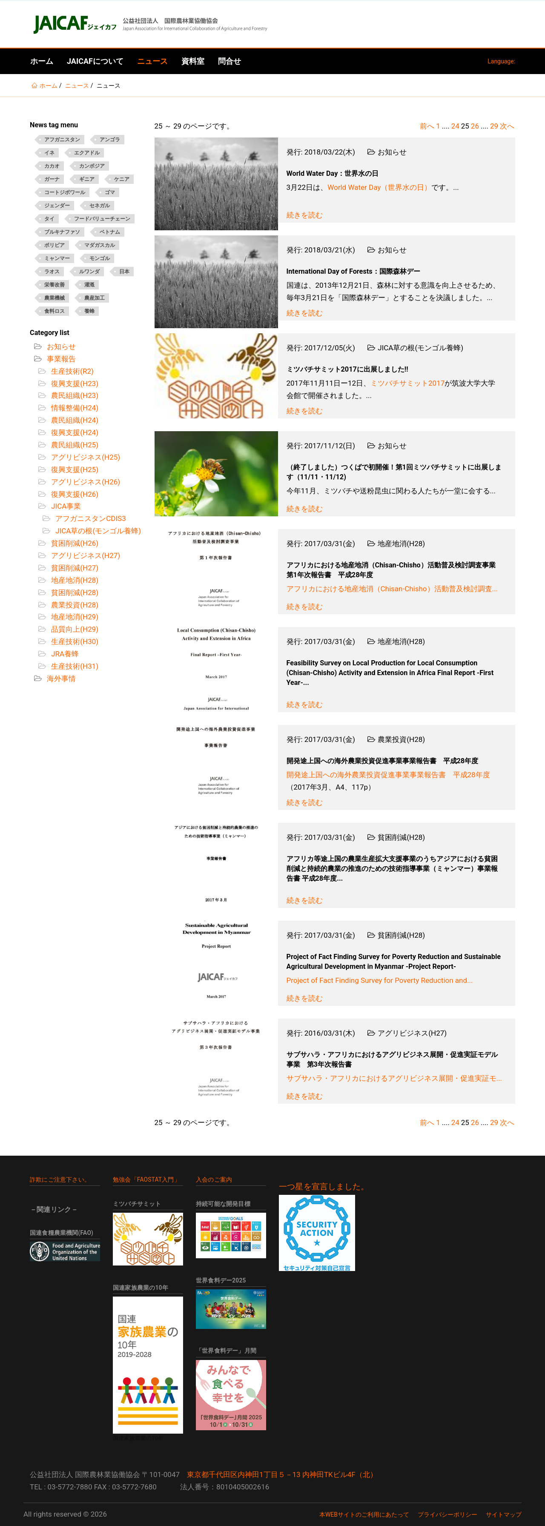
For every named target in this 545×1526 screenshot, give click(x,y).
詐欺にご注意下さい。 (60, 1179)
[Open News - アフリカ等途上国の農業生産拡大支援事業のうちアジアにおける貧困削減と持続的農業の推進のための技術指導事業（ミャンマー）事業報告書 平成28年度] (216, 865)
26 (475, 126)
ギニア (87, 179)
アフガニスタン (62, 140)
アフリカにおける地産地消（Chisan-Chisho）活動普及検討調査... (392, 588)
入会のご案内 (214, 1179)
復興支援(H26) (73, 494)
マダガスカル (99, 245)
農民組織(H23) (73, 395)
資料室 (192, 61)
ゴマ (110, 192)
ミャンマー (57, 258)
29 (494, 126)
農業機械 (54, 298)
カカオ (52, 166)
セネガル (99, 206)
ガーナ (52, 179)
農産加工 (94, 298)
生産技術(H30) (73, 641)
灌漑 (89, 285)
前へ (427, 126)
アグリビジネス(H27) (84, 555)
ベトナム (110, 232)
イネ (49, 153)
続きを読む (305, 215)
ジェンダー (57, 206)
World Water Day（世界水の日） (379, 187)
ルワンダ (89, 272)
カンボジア (92, 166)
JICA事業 (65, 506)
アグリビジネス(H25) (84, 457)
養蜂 (89, 311)
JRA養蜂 (64, 654)
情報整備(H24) (73, 408)
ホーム (41, 61)
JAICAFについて (95, 61)
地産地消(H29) (73, 617)
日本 (124, 272)
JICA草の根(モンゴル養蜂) (97, 531)
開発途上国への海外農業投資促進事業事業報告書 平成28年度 (388, 774)
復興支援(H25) (73, 469)
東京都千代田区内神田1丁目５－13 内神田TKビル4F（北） (282, 1474)
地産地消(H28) (73, 580)
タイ (49, 219)
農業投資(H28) (73, 605)
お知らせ (60, 346)
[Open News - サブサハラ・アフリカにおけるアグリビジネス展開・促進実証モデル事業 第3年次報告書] (216, 1061)
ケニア (121, 179)
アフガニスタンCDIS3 (90, 518)
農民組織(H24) (73, 420)
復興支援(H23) (73, 383)
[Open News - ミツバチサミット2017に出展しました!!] (216, 375)
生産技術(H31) (73, 666)
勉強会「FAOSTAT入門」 (146, 1179)
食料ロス (54, 311)
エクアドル (87, 153)
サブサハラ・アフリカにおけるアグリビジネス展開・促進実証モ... (394, 1078)
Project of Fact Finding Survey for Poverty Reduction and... (380, 980)
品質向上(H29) (73, 629)
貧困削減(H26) (73, 543)
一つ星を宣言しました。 (324, 1186)
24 (455, 126)
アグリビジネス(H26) (84, 482)
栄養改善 (54, 285)
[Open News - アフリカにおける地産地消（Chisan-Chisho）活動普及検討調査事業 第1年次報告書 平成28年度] (216, 571)
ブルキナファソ (62, 232)
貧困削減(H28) (73, 592)
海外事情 (60, 678)
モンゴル (99, 258)
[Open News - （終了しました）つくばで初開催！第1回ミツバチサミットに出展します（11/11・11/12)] (216, 473)
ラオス (52, 272)
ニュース (152, 61)
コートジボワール (64, 192)
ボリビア (54, 245)
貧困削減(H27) (73, 568)
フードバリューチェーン (102, 219)
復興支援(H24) (73, 432)
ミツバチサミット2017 (407, 383)
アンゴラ (110, 140)
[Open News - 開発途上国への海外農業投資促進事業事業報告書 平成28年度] (216, 767)
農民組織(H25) (73, 445)
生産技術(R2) (71, 371)
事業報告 (60, 359)
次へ (507, 126)
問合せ (229, 61)
